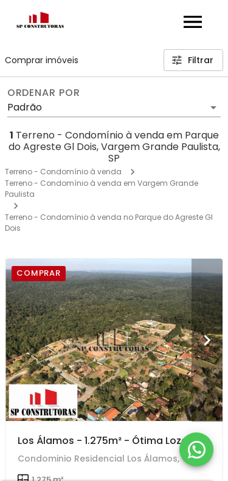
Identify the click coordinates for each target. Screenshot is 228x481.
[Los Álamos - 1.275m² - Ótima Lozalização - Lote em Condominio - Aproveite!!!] (114, 340)
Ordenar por (43, 93)
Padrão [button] (24, 107)
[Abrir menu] (192, 21)
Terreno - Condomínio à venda (63, 171)
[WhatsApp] (196, 449)
